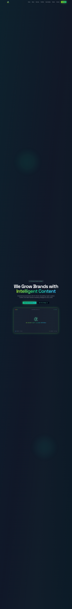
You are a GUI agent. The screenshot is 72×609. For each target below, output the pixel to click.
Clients (53, 1)
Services (37, 1)
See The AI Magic (43, 302)
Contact (57, 1)
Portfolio (42, 1)
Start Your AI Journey (29, 302)
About (33, 1)
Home (29, 1)
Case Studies (48, 1)
